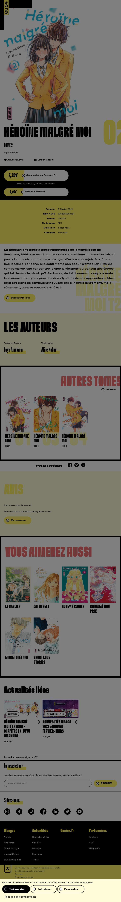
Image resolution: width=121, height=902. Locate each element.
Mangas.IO (94, 848)
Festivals (36, 848)
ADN (91, 843)
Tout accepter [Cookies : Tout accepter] (16, 889)
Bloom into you (12, 848)
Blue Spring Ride (12, 860)
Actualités (40, 830)
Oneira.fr (67, 830)
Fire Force (9, 843)
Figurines (37, 854)
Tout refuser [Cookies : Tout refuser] (44, 889)
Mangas (9, 830)
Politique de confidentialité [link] (20, 897)
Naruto (7, 837)
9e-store (93, 837)
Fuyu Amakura (11, 153)
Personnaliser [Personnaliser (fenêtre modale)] (71, 889)
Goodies (36, 843)
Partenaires (98, 830)
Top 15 (35, 860)
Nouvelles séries (40, 837)
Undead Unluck (11, 854)
